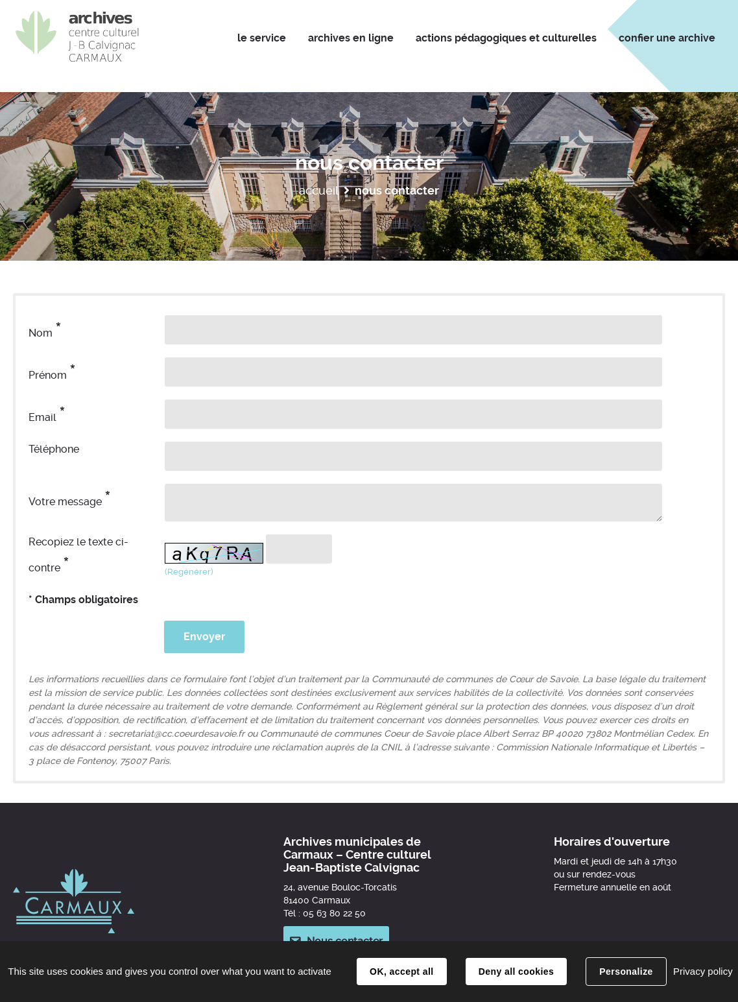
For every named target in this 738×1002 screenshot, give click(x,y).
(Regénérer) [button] (189, 572)
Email (47, 414)
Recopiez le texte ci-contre (78, 556)
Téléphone (54, 449)
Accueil (319, 190)
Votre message (70, 498)
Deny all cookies (516, 971)
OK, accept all (401, 971)
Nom (45, 329)
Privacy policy (703, 971)
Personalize (625, 971)
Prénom (52, 372)
